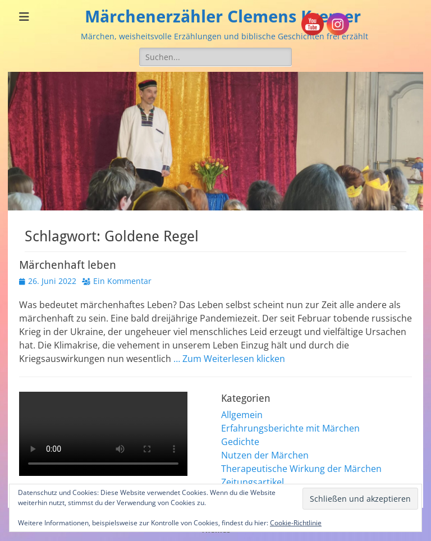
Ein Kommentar (122, 281)
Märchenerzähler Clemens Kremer (223, 16)
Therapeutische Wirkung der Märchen (301, 468)
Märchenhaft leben (67, 265)
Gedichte (240, 441)
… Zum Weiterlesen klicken (229, 358)
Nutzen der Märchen (265, 455)
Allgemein (242, 415)
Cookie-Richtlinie (296, 523)
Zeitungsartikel (252, 482)
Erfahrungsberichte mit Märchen (290, 428)
